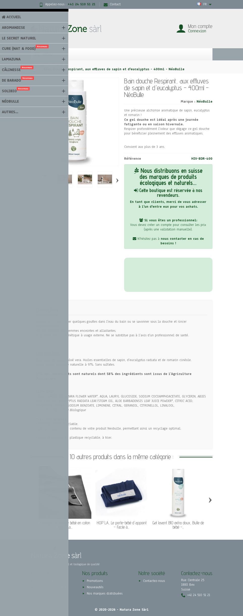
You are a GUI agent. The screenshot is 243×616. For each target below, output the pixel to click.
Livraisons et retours (50, 581)
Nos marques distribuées (104, 593)
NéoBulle (204, 101)
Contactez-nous (154, 581)
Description (47, 309)
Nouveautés (95, 587)
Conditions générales (50, 587)
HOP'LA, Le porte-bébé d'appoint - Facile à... (122, 525)
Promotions (95, 581)
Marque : (188, 101)
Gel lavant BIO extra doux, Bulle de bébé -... (178, 525)
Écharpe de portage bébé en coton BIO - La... (65, 525)
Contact (112, 4)
